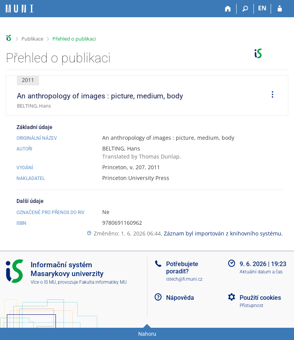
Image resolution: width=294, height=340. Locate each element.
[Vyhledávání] (245, 9)
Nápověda (180, 297)
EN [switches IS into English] (262, 8)
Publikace (32, 38)
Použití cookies (260, 297)
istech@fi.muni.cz (184, 279)
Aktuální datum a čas (261, 272)
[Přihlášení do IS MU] (279, 9)
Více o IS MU (43, 282)
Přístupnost (251, 305)
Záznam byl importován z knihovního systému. (223, 233)
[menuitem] (270, 96)
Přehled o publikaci (74, 38)
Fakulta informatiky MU (103, 282)
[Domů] (228, 9)
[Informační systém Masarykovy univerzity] (19, 8)
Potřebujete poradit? (182, 267)
